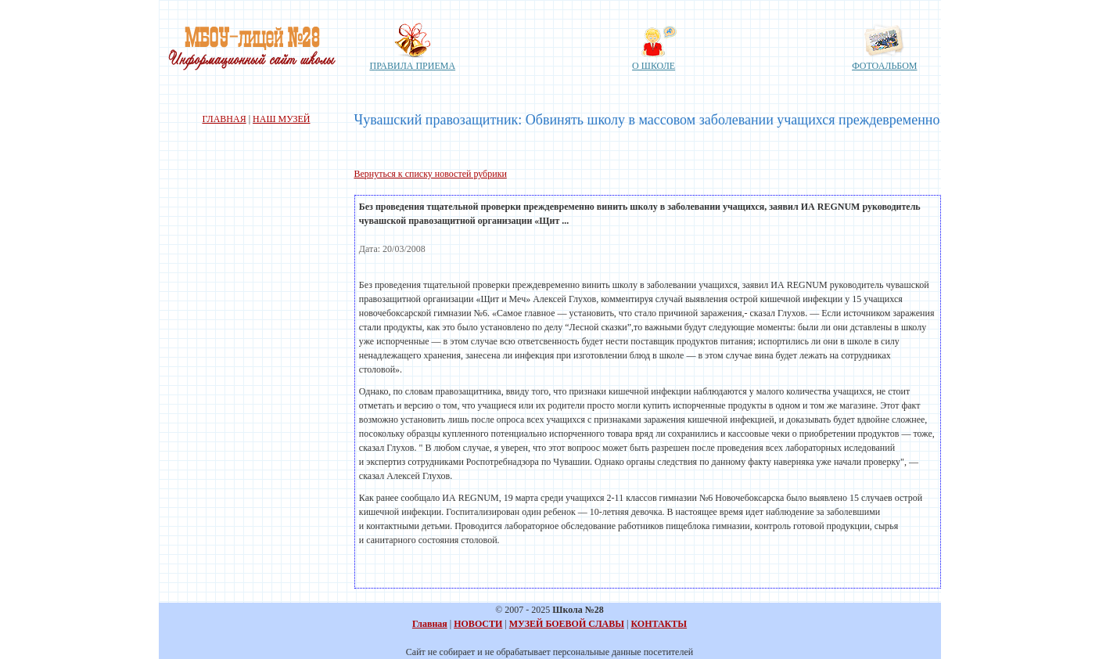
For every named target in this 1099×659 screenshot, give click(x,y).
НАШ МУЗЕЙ (281, 118)
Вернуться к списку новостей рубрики (430, 173)
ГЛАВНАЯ (224, 118)
